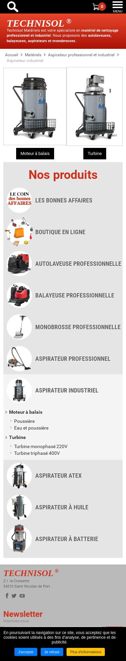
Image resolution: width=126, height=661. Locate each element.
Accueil (11, 55)
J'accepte (26, 652)
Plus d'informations (85, 652)
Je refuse (51, 652)
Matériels (33, 55)
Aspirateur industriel (25, 60)
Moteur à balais (35, 153)
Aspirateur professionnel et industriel (81, 55)
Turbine (95, 153)
